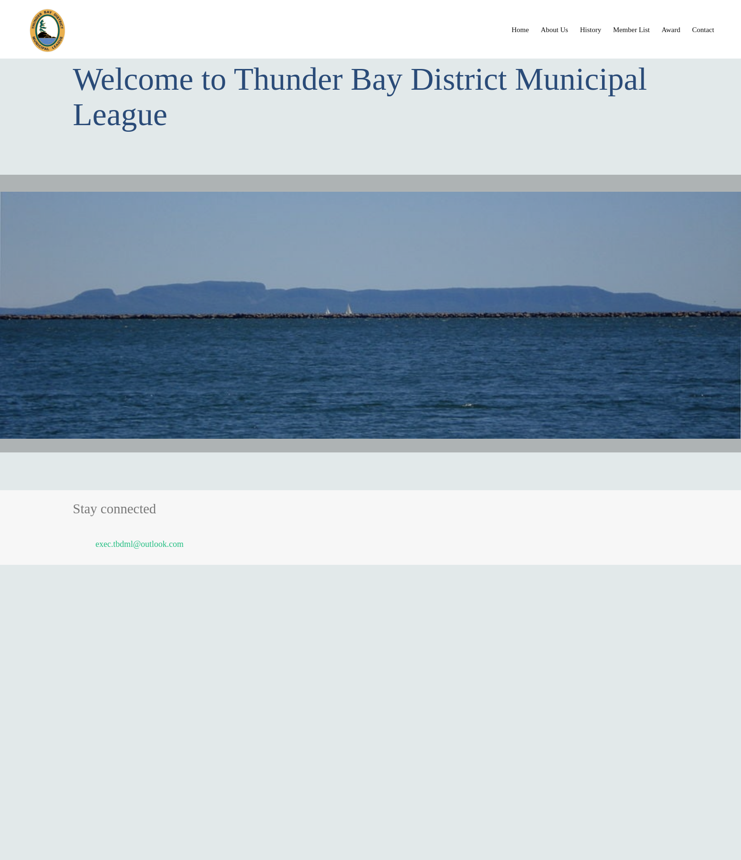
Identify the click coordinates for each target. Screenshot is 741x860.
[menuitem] (520, 29)
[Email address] (133, 544)
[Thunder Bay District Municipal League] (146, 30)
